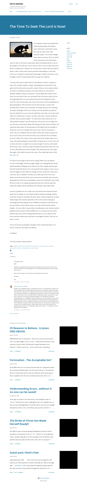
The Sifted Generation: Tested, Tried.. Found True (28, 11)
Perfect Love (69, 64)
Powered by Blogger (43, 478)
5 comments (17, 380)
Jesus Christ (69, 62)
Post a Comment (14, 313)
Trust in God (69, 68)
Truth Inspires (16, 4)
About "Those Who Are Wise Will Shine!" (54, 11)
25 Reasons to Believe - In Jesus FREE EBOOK (29, 329)
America (68, 51)
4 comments (17, 351)
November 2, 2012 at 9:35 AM (21, 282)
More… (70, 11)
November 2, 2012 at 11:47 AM (22, 309)
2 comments (17, 443)
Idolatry (68, 60)
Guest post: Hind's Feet (24, 452)
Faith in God (69, 55)
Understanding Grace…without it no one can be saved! (31, 390)
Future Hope (69, 56)
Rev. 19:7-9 (33, 434)
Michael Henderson (19, 286)
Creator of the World (71, 53)
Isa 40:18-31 (14, 155)
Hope (68, 58)
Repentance (69, 66)
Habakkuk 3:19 (19, 465)
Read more (51, 351)
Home (10, 11)
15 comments (17, 411)
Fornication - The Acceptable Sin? (30, 360)
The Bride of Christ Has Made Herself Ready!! (28, 422)
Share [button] (68, 43)
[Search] (71, 4)
